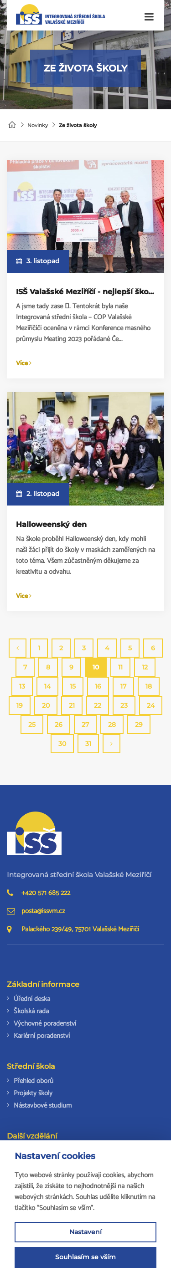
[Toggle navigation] (149, 17)
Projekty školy (33, 1093)
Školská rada (31, 1011)
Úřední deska (32, 999)
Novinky (37, 125)
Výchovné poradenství (45, 1023)
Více (23, 363)
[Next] (111, 743)
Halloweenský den (51, 524)
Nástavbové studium (43, 1105)
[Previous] (17, 648)
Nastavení (85, 1232)
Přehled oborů (33, 1081)
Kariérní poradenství (42, 1036)
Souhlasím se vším (85, 1257)
